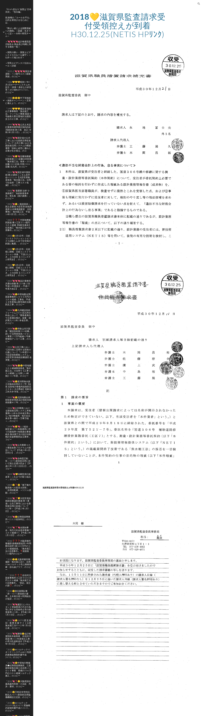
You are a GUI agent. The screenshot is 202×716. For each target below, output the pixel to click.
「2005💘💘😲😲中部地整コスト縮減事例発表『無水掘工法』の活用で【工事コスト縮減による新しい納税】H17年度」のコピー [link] (18, 370)
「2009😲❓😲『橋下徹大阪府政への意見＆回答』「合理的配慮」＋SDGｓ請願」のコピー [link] (18, 489)
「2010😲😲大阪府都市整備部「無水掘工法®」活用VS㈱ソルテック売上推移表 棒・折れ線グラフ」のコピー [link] (18, 564)
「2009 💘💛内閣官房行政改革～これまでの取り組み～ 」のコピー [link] (18, 477)
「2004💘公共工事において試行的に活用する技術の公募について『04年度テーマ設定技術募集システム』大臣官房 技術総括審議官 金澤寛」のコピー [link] (18, 353)
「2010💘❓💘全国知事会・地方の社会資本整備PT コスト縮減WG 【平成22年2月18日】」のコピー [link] (18, 531)
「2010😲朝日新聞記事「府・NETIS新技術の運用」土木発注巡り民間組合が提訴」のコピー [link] (18, 595)
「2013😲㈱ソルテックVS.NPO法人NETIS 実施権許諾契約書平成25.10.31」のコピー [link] (17, 707)
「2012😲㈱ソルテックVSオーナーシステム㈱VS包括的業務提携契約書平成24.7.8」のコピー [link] (18, 653)
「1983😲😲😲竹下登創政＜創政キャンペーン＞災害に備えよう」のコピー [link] (18, 100)
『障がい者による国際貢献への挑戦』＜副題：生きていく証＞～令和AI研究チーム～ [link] (18, 32)
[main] (118, 25)
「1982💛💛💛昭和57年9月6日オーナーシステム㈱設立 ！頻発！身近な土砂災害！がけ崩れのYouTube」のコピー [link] (18, 87)
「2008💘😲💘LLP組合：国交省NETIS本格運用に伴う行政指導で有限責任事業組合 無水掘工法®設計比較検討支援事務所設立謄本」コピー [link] (18, 433)
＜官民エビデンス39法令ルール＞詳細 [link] (18, 64)
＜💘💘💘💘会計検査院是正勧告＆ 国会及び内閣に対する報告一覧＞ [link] (18, 44)
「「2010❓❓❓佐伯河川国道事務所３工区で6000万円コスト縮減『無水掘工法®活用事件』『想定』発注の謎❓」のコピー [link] (18, 580)
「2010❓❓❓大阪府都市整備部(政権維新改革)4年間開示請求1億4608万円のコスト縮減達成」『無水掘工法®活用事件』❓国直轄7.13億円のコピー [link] (18, 547)
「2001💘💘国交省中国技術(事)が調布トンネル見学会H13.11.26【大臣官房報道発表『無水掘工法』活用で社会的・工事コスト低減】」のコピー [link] (18, 178)
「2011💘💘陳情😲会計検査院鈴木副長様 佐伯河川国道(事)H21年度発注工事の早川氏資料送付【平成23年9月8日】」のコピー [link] (18, 638)
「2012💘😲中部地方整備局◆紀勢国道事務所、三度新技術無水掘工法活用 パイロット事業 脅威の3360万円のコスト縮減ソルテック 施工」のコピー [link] (18, 669)
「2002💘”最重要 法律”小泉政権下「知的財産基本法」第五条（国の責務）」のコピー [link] (18, 194)
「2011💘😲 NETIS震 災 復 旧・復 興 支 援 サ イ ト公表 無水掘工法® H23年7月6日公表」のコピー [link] (18, 624)
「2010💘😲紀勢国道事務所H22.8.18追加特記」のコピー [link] (18, 519)
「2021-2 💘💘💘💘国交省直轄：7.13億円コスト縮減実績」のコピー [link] (18, 74)
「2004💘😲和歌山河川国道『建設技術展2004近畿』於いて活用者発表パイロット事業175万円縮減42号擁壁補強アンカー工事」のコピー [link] (18, 335)
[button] (199, 4)
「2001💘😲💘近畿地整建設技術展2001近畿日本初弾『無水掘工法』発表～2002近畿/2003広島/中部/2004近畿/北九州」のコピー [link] (18, 161)
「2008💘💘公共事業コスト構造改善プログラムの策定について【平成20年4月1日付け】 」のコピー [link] (18, 449)
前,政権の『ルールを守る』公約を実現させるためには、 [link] (18, 20)
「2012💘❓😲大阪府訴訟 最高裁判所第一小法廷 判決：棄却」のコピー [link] (18, 684)
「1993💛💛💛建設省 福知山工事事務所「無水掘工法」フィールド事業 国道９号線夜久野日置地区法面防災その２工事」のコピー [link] (18, 113)
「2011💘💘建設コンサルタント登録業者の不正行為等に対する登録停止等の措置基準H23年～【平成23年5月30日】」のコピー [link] (18, 609)
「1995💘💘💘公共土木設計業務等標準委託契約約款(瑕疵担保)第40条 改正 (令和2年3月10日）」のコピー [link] (18, 128)
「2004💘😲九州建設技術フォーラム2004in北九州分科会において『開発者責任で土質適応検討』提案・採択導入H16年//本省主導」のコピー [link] (18, 316)
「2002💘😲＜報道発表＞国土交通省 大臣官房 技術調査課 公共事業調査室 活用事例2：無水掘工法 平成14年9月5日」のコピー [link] (18, 209)
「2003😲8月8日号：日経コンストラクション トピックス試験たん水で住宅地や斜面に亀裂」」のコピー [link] (18, 239)
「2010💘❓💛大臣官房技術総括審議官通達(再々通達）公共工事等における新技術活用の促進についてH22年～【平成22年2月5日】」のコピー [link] (18, 504)
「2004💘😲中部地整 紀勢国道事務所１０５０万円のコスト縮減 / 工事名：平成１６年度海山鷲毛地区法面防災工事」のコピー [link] (18, 299)
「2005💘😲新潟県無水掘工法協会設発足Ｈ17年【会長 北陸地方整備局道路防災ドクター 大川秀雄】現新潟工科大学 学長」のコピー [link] (18, 386)
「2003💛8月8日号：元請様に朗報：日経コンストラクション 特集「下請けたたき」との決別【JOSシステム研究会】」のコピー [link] (18, 254)
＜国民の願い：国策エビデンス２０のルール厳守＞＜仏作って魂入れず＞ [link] (18, 55)
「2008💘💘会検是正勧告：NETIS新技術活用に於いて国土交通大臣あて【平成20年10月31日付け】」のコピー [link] (18, 463)
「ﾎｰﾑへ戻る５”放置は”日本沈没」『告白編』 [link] (18, 10)
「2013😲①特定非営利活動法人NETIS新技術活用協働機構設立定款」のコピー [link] (18, 694)
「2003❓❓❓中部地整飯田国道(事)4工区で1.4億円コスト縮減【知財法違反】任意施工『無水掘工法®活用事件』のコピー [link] (18, 225)
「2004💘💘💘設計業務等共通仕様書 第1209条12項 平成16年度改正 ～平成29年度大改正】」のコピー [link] (18, 285)
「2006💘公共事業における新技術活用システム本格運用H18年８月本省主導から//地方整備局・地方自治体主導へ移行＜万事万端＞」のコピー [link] (18, 414)
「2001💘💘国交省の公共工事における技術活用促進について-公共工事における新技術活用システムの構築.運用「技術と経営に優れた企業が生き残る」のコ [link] (18, 144)
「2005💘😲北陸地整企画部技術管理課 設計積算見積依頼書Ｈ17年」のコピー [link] (18, 400)
